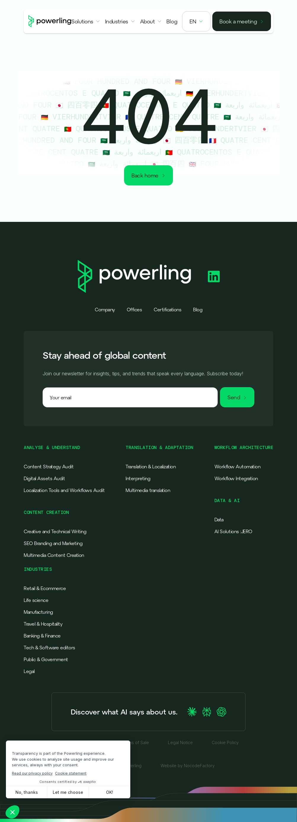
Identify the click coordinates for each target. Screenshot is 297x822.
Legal (29, 671)
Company (105, 309)
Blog (197, 309)
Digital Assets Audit (44, 478)
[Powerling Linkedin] (214, 276)
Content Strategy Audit (48, 466)
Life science (36, 600)
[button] (85, 21)
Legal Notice (180, 743)
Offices (134, 309)
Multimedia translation (148, 490)
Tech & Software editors (49, 647)
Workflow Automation (237, 466)
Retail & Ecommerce (45, 588)
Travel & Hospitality (43, 623)
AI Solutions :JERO (233, 531)
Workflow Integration (236, 478)
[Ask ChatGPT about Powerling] (221, 712)
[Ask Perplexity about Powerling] (206, 712)
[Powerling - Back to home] (49, 21)
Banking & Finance (42, 635)
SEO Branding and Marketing (53, 543)
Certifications (167, 309)
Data (219, 519)
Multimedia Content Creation (54, 555)
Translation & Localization (151, 466)
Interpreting (138, 478)
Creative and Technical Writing (55, 531)
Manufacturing (38, 612)
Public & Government (46, 659)
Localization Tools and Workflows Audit (64, 490)
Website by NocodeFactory (187, 766)
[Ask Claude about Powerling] (192, 712)
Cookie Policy (225, 743)
